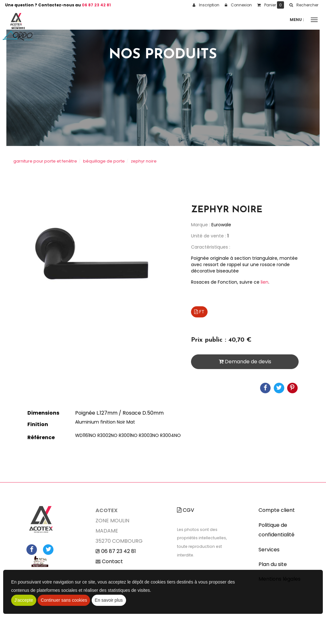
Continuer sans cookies (64, 600)
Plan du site (273, 564)
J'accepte (23, 600)
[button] (304, 5)
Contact (112, 561)
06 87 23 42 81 (96, 5)
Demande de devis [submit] (245, 361)
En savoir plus (109, 600)
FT (199, 311)
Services (269, 549)
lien (263, 282)
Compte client (277, 510)
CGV (185, 510)
